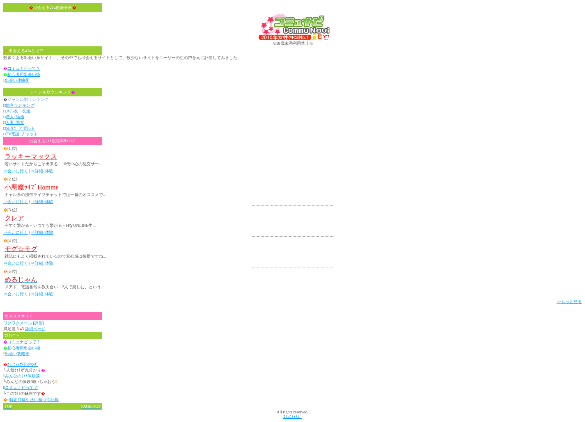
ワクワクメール (17, 323)
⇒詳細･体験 (42, 171)
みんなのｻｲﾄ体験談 (22, 376)
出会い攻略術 (17, 80)
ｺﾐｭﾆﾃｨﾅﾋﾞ (292, 416)
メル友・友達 (18, 111)
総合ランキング (20, 105)
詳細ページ (35, 328)
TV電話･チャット (22, 134)
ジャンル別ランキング (52, 92)
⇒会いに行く (15, 171)
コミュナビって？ (23, 68)
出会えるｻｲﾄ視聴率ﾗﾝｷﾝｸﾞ (52, 141)
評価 (38, 323)
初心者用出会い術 (23, 74)
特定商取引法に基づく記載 (34, 399)
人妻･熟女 (15, 122)
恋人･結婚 (15, 116)
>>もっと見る (569, 301)
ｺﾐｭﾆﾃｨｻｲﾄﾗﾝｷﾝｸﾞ (22, 364)
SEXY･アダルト (20, 128)
